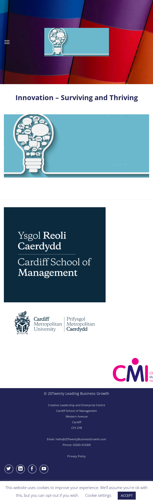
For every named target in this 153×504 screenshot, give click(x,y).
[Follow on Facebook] (32, 469)
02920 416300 (82, 445)
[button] (7, 42)
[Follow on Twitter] (8, 469)
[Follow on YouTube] (43, 469)
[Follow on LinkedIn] (20, 469)
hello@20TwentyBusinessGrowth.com (81, 439)
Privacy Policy (76, 456)
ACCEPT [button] (127, 495)
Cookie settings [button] (98, 495)
